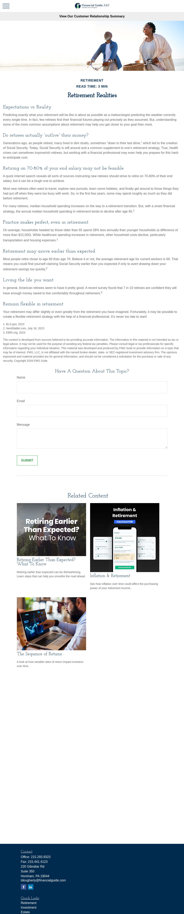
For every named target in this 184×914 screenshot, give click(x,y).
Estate (25, 912)
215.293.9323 (41, 857)
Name (21, 377)
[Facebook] (23, 887)
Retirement (29, 903)
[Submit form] (27, 460)
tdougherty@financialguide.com (43, 880)
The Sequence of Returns (39, 654)
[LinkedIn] (30, 887)
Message (23, 424)
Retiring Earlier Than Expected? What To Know (46, 562)
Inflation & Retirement (110, 576)
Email (21, 401)
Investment (29, 907)
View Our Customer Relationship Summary (92, 16)
